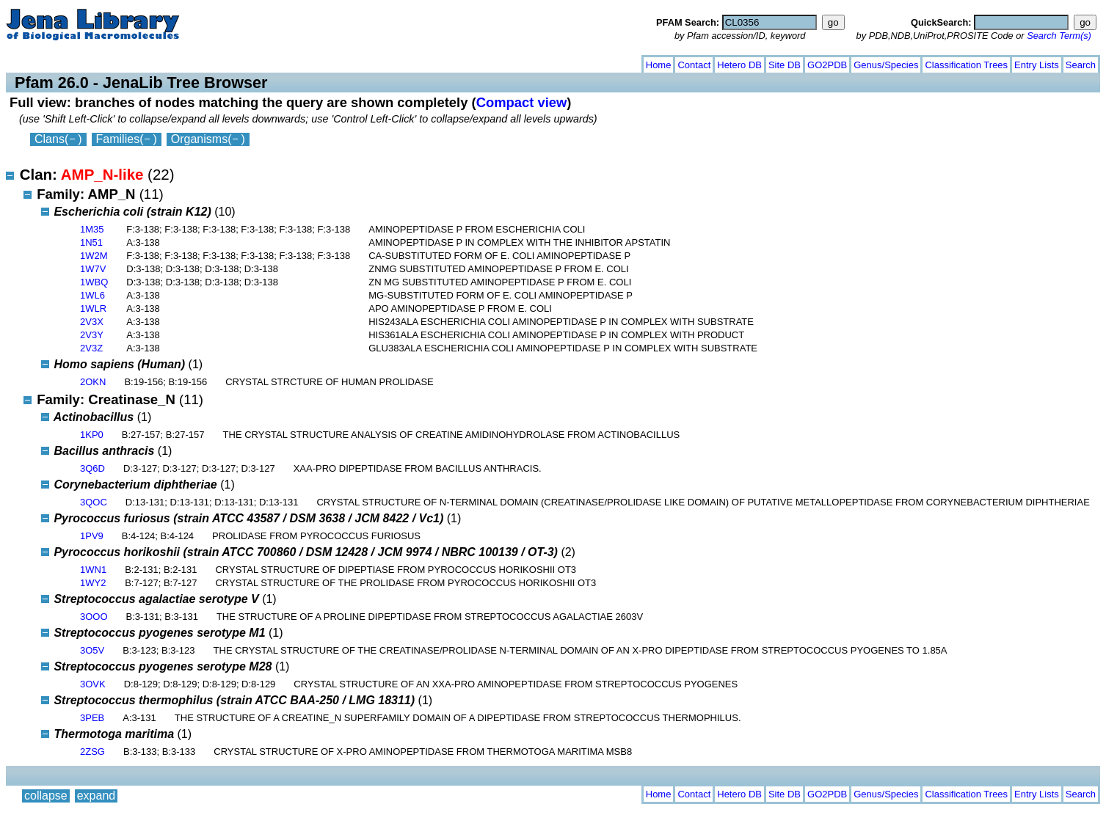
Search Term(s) (1059, 35)
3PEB (92, 717)
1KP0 (91, 434)
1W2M (94, 255)
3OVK (93, 684)
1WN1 (93, 569)
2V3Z (91, 348)
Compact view (521, 102)
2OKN (93, 381)
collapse (46, 62)
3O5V (92, 650)
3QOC (93, 502)
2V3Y (91, 334)
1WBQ (94, 282)
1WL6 (92, 295)
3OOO (94, 616)
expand (96, 62)
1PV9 (91, 535)
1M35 (92, 229)
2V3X (91, 321)
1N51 (91, 242)
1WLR (93, 308)
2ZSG (92, 751)
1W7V (93, 268)
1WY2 (93, 582)
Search (1081, 64)
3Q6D (92, 468)
